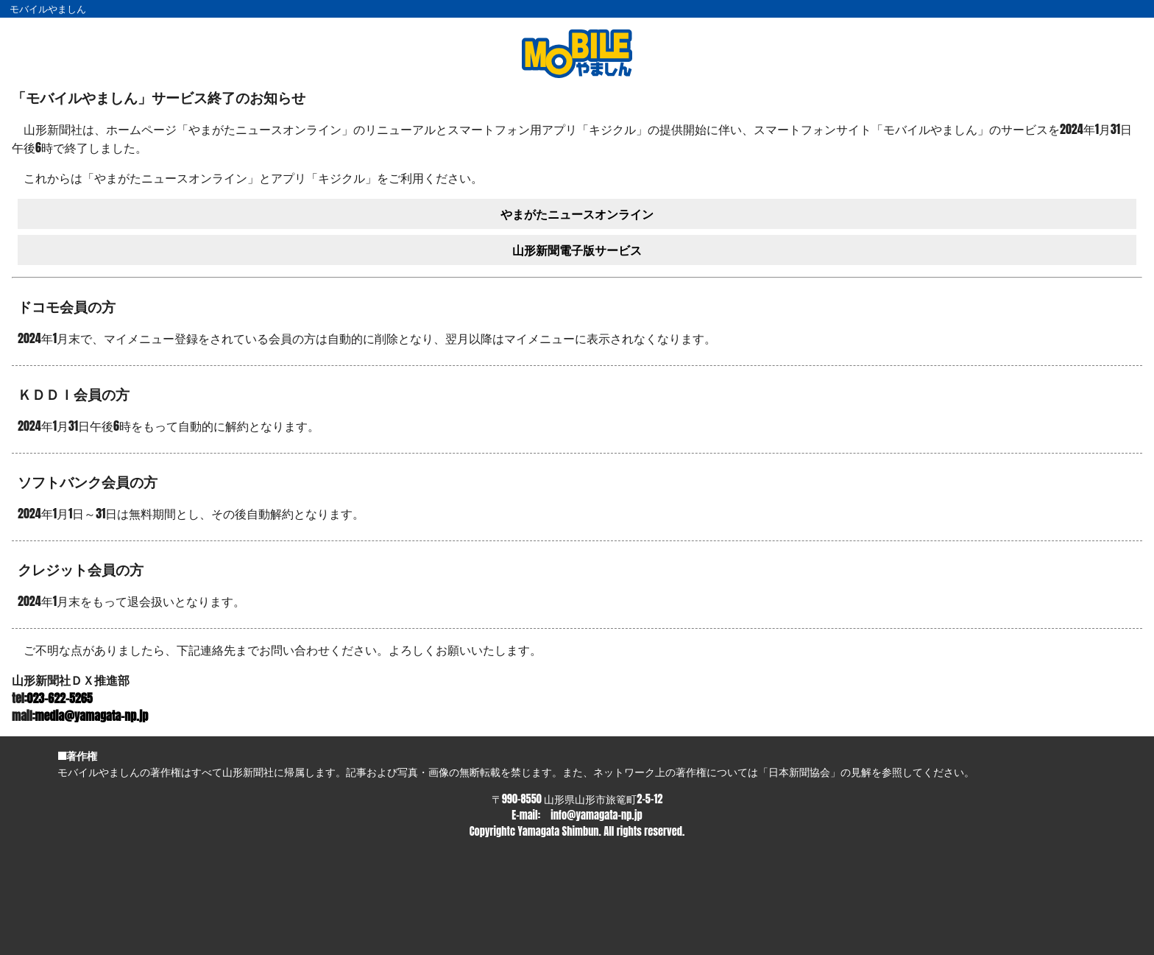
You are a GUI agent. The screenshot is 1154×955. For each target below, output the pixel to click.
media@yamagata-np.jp (92, 716)
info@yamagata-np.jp (596, 815)
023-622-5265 (60, 698)
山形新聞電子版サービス (577, 249)
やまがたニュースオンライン (577, 213)
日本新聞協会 (799, 772)
